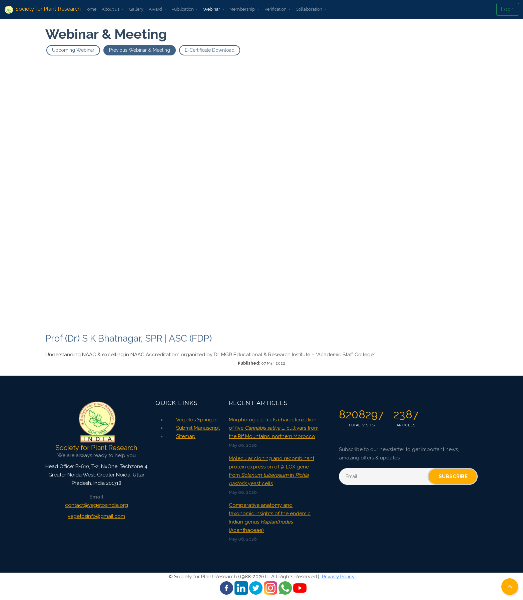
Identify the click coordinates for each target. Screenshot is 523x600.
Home (90, 9)
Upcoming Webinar (73, 50)
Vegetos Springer (196, 420)
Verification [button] (276, 9)
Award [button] (156, 9)
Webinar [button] (212, 9)
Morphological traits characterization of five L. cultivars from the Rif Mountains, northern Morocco (274, 428)
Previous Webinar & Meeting (139, 50)
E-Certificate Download (209, 50)
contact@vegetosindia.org (96, 505)
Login (508, 9)
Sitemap (185, 436)
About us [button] (111, 9)
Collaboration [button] (309, 9)
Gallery (136, 9)
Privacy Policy (338, 577)
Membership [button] (242, 9)
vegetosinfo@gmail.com (96, 516)
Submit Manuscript (198, 428)
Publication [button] (183, 9)
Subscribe (453, 476)
